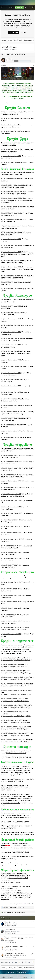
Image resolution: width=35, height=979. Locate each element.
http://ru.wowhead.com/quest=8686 (11, 332)
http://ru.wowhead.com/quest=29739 (11, 614)
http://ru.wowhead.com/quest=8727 (11, 670)
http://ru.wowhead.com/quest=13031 (11, 558)
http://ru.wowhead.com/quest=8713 (11, 677)
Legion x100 (11, 940)
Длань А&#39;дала (10, 929)
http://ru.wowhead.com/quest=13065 (11, 720)
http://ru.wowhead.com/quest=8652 (11, 282)
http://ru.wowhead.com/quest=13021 (11, 698)
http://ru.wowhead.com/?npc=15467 (15, 794)
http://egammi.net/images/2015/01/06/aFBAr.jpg (14, 685)
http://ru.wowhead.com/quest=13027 (11, 526)
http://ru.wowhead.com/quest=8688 (11, 267)
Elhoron (6, 924)
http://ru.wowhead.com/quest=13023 (11, 711)
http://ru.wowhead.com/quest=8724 (11, 351)
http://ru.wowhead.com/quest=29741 (11, 601)
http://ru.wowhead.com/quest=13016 (11, 474)
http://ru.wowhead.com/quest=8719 (11, 379)
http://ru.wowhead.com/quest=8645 (11, 288)
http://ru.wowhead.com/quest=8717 (11, 319)
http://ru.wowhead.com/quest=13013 (11, 545)
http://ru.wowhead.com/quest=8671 (11, 366)
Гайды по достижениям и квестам (17, 948)
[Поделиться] (31, 65)
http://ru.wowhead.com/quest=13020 (11, 507)
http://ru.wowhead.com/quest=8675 (11, 185)
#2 (33, 65)
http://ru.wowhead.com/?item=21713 (24, 779)
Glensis (6, 948)
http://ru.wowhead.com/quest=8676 (11, 658)
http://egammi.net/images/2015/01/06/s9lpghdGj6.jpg (16, 716)
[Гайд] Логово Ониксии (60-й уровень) (15, 946)
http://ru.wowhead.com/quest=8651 (11, 226)
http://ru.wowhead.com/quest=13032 (11, 513)
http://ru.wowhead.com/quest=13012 (11, 461)
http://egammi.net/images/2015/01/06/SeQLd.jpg (14, 666)
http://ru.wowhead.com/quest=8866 (11, 131)
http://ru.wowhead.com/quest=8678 (11, 156)
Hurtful (6, 940)
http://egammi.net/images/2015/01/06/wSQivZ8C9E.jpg (16, 660)
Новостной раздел (15, 931)
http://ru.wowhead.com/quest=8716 (11, 191)
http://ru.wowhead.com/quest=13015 (11, 520)
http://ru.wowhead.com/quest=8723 (11, 411)
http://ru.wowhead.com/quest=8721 (11, 431)
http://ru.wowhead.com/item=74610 (11, 891)
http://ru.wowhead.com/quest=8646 (11, 125)
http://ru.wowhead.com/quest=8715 (11, 437)
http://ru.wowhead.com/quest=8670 (11, 306)
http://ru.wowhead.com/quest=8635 (11, 664)
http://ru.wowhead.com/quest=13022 (11, 726)
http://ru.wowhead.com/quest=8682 (11, 345)
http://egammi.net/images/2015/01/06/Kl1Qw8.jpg (15, 735)
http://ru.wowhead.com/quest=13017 (11, 739)
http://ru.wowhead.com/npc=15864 (20, 770)
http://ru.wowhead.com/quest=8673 (11, 338)
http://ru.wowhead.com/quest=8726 (11, 418)
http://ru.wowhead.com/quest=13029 (11, 455)
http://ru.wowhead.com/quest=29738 (11, 634)
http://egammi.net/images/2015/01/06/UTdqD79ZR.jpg (16, 694)
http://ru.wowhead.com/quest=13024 (11, 487)
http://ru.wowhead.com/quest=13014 (11, 565)
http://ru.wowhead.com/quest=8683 (11, 213)
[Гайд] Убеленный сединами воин (14, 953)
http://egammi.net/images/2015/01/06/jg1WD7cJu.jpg (16, 673)
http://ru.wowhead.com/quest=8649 (11, 178)
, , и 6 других (13, 907)
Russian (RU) (23, 972)
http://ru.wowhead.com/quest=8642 (11, 232)
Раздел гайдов (12, 924)
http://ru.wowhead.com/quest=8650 (11, 275)
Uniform (11, 972)
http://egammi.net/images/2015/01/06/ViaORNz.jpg (15, 679)
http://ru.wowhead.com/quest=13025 (11, 532)
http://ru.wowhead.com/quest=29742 (11, 595)
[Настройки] (26, 7)
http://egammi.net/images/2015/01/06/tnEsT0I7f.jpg (15, 707)
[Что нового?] (29, 7)
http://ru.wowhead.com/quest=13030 (11, 539)
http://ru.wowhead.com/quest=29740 (11, 608)
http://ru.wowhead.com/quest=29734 (11, 588)
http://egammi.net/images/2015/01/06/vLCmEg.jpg (15, 701)
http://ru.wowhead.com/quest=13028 (11, 500)
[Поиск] (33, 7)
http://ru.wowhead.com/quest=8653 (11, 239)
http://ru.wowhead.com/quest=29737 (11, 627)
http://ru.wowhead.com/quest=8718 (11, 118)
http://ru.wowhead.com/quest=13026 (11, 494)
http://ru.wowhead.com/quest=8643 (11, 245)
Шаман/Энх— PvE (10, 922)
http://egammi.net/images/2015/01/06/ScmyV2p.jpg (15, 722)
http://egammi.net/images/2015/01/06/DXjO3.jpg (14, 729)
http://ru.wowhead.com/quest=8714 (11, 252)
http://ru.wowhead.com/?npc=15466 (13, 781)
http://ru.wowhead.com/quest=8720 (11, 312)
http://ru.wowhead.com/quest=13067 (11, 733)
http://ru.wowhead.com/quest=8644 (11, 683)
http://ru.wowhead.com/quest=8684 (11, 360)
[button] (2, 7)
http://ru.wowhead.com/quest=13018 (11, 481)
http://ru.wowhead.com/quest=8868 (22, 768)
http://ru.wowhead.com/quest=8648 (11, 162)
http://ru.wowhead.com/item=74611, (11, 893)
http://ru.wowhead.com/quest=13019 (11, 552)
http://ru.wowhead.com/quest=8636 (11, 219)
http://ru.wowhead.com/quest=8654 (11, 386)
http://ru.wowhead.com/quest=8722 (11, 260)
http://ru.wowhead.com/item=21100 (16, 753)
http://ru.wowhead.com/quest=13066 (11, 705)
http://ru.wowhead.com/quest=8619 (11, 690)
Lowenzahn (6, 49)
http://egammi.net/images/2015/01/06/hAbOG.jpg (15, 741)
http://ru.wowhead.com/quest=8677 (11, 149)
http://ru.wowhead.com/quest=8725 (11, 405)
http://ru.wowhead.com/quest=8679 (11, 392)
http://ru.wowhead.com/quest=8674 (11, 198)
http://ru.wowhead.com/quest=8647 (11, 206)
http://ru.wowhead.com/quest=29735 (11, 582)
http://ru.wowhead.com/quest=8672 (11, 424)
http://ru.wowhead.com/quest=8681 (11, 373)
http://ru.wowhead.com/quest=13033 (11, 468)
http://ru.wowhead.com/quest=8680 (11, 325)
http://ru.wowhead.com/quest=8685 (11, 398)
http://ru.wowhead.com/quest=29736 (11, 621)
